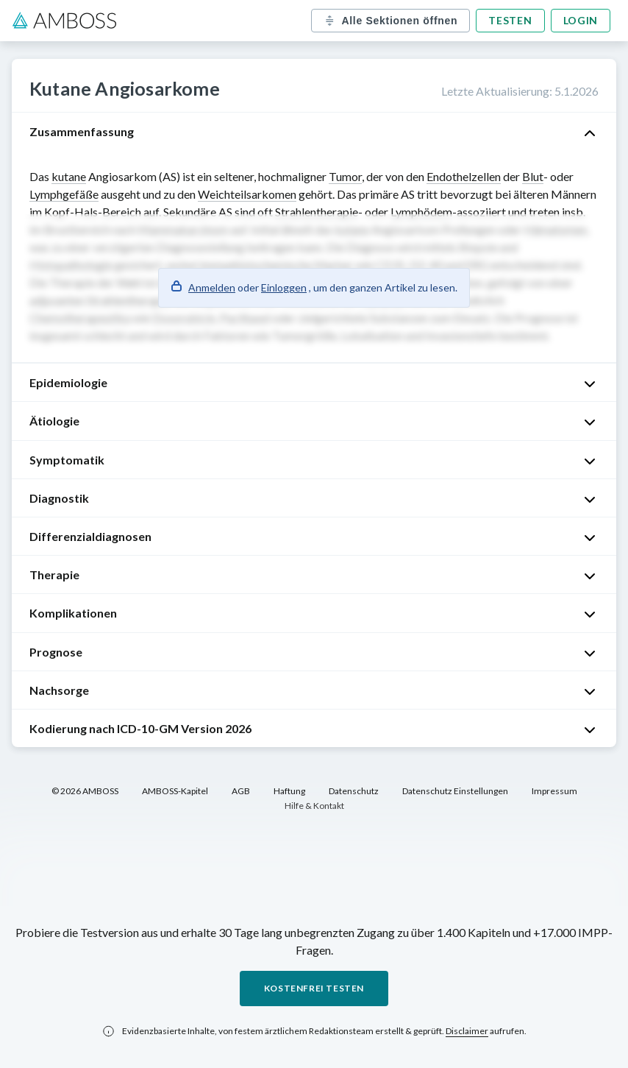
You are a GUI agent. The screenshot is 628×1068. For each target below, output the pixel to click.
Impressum (554, 790)
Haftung (289, 790)
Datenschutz (354, 790)
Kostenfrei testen (314, 988)
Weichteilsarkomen (247, 194)
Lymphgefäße (64, 194)
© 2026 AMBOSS (84, 790)
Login (581, 20)
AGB (241, 790)
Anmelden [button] (211, 287)
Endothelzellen (464, 176)
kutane (68, 176)
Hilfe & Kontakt (314, 805)
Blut (532, 176)
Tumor (345, 176)
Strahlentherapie (316, 212)
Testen (510, 20)
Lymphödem (421, 212)
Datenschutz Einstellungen (455, 790)
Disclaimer (467, 1030)
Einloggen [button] (284, 287)
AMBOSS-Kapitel (175, 790)
